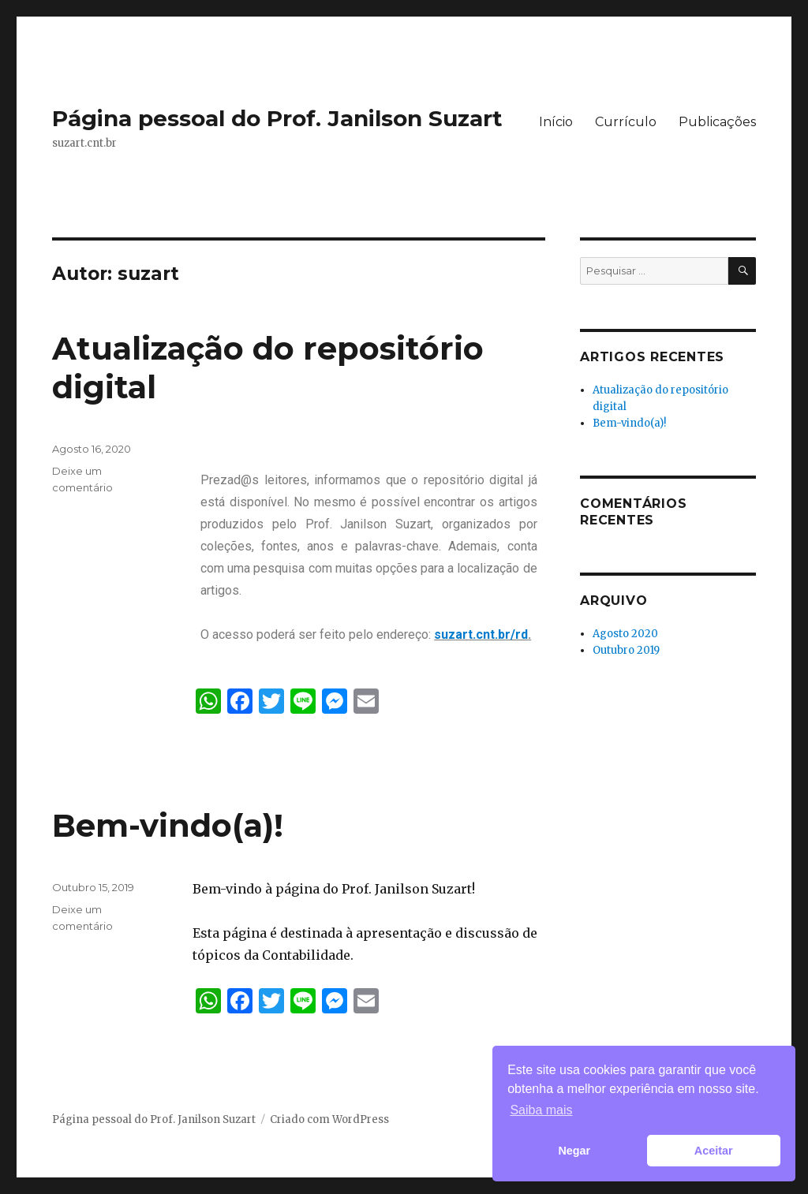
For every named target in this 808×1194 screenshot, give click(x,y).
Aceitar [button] (713, 1150)
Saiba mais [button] (541, 1110)
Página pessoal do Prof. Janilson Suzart (277, 118)
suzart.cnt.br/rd (481, 634)
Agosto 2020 (625, 633)
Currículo (625, 121)
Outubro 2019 (626, 650)
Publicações (717, 121)
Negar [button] (574, 1150)
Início (556, 121)
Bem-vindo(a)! (167, 825)
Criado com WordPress (329, 1119)
